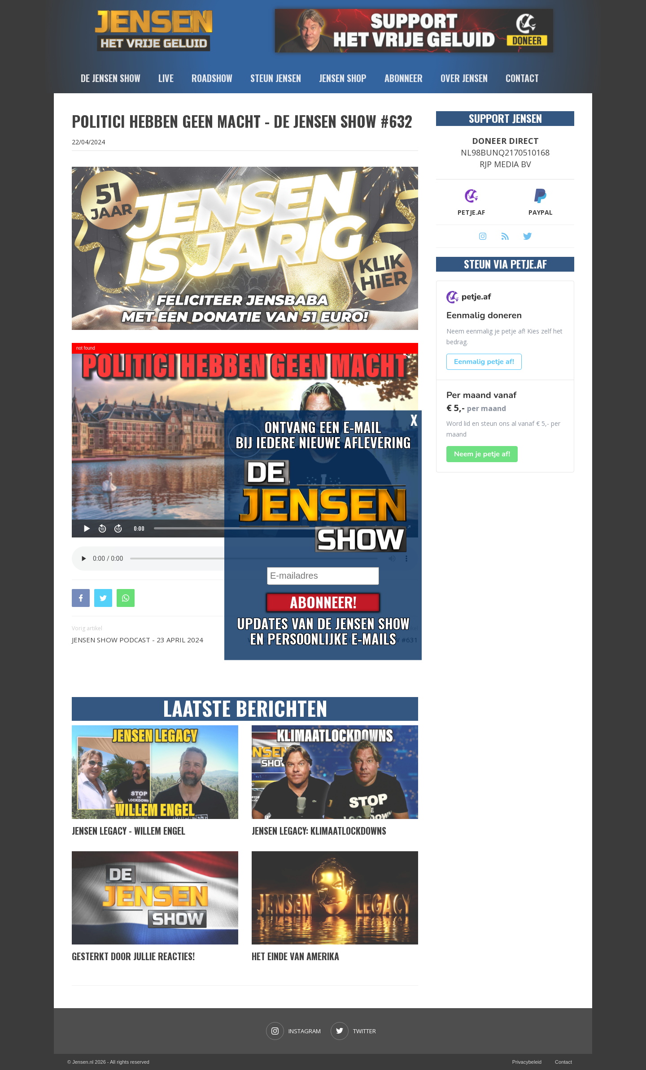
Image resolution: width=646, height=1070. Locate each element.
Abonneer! (323, 602)
